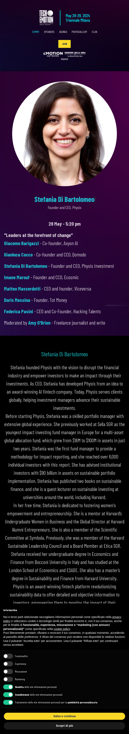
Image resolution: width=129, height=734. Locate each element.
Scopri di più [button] (64, 725)
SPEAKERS (49, 31)
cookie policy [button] (62, 629)
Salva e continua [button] (64, 716)
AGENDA (63, 31)
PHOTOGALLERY (79, 31)
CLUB (94, 31)
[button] (64, 44)
